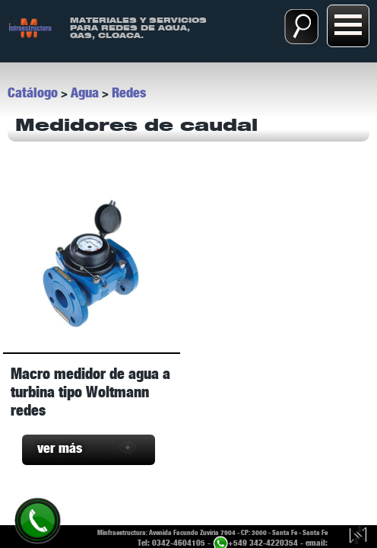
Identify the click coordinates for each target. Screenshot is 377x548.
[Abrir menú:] (348, 26)
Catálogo (33, 92)
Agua (85, 92)
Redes (129, 92)
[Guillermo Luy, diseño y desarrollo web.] (358, 536)
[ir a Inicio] (30, 27)
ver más (59, 448)
